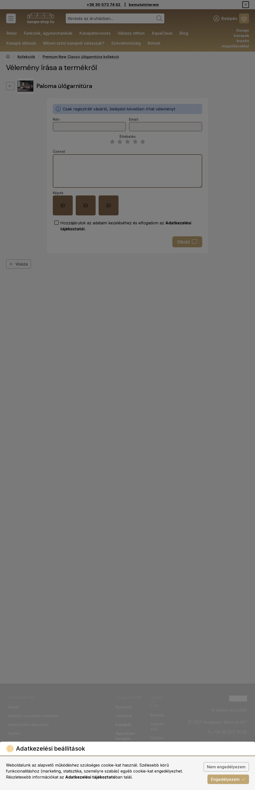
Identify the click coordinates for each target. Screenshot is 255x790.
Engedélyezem (228, 779)
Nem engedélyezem (226, 766)
